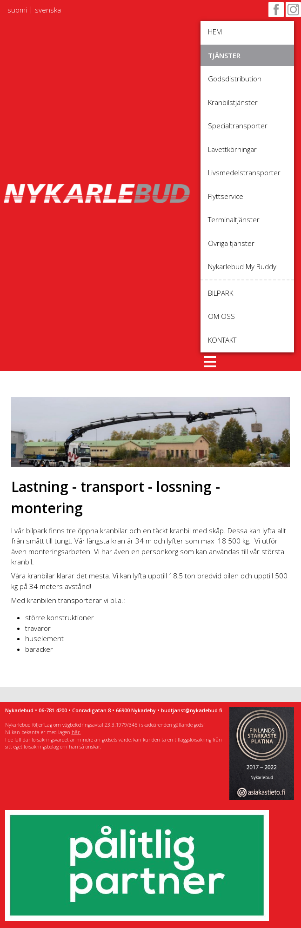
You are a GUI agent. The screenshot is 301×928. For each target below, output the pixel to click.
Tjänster (224, 55)
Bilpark (220, 293)
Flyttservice (225, 196)
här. (76, 732)
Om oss (221, 316)
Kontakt (222, 340)
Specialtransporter (238, 125)
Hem (215, 31)
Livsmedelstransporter (244, 172)
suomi (17, 10)
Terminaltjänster (234, 219)
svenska (48, 10)
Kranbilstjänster (233, 102)
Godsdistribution (234, 78)
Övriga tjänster (231, 243)
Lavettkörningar (232, 149)
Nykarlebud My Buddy (242, 266)
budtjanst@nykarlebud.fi (191, 710)
